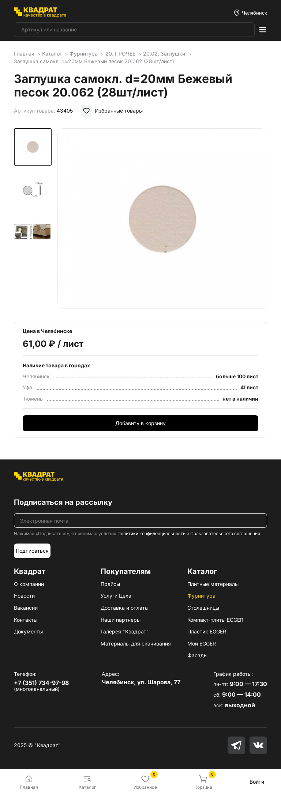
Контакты (25, 620)
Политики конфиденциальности (151, 533)
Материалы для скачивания (136, 643)
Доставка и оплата (124, 608)
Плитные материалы (213, 584)
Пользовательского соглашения (225, 533)
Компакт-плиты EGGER (215, 620)
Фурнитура (201, 596)
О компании (29, 584)
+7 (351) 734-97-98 (41, 682)
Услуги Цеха (116, 596)
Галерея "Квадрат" (125, 631)
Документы (28, 631)
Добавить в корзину (140, 423)
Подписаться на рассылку (63, 502)
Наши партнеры (120, 620)
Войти (257, 782)
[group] (162, 220)
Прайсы (110, 584)
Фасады (197, 655)
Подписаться (32, 551)
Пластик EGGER (206, 631)
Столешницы (203, 608)
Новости (24, 596)
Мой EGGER (201, 643)
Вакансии (26, 608)
